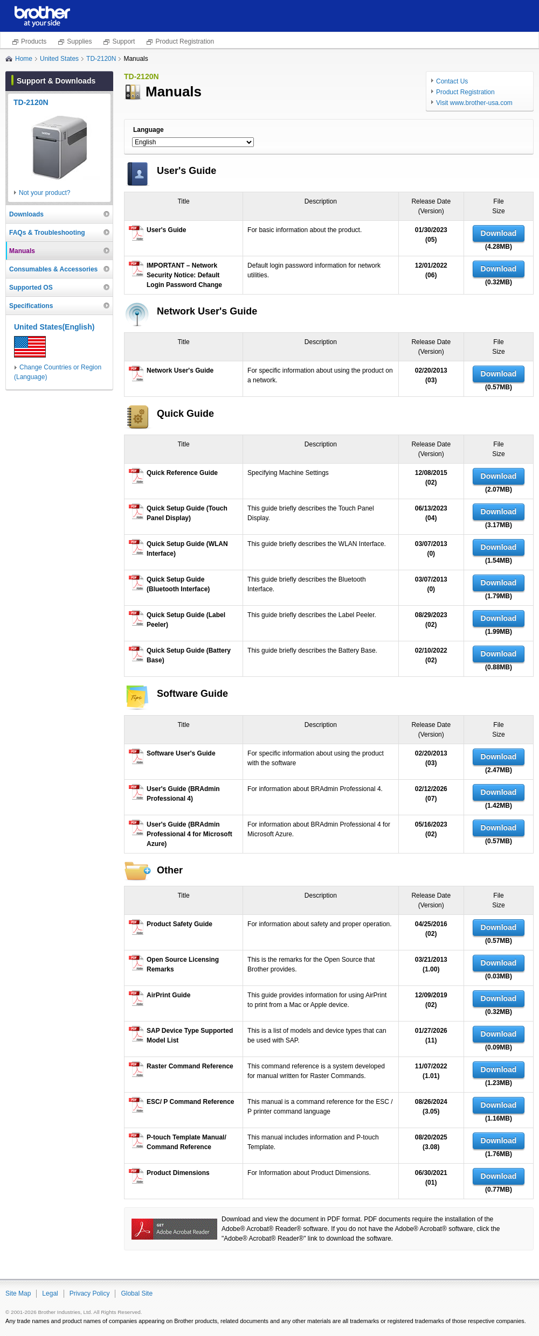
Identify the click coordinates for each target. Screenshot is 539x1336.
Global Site (137, 1293)
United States (59, 58)
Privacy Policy (90, 1293)
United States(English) (54, 327)
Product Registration (184, 41)
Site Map (18, 1293)
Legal (50, 1293)
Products (33, 41)
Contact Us (452, 81)
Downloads (26, 214)
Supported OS (31, 287)
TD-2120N (101, 58)
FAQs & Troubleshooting (47, 232)
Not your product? (44, 193)
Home (23, 58)
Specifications (31, 306)
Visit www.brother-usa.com (474, 103)
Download (499, 233)
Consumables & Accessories (53, 269)
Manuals (22, 251)
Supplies (79, 41)
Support (123, 41)
